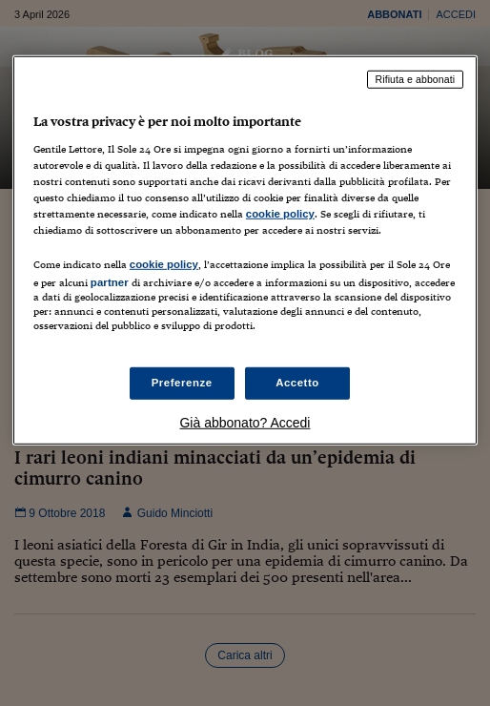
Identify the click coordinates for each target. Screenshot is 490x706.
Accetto (297, 382)
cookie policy (280, 213)
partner (110, 282)
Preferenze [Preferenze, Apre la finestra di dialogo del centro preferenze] (182, 382)
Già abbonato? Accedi (244, 422)
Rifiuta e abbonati (416, 79)
